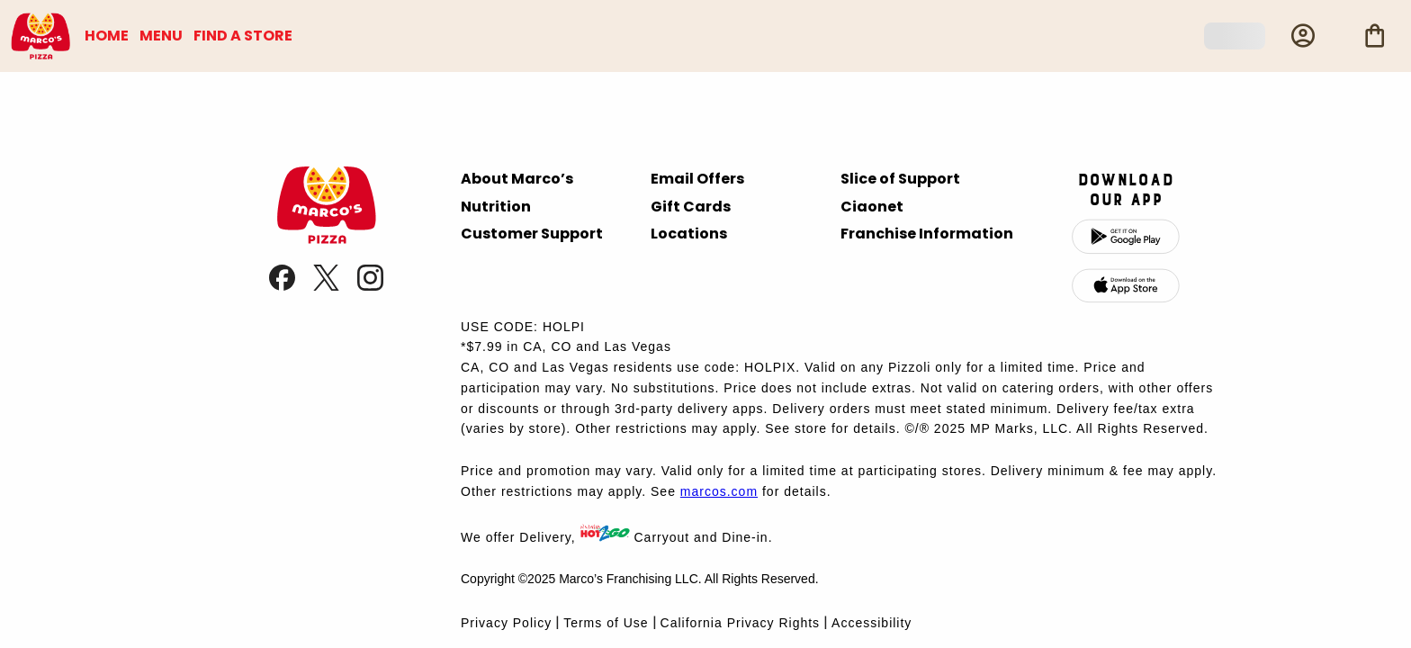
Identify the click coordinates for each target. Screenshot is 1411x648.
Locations (689, 233)
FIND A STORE (242, 35)
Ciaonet (871, 206)
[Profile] (1303, 36)
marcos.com (719, 491)
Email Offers (697, 178)
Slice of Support (900, 178)
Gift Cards (691, 206)
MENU (161, 35)
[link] (284, 285)
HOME (107, 35)
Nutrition (496, 206)
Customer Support (532, 233)
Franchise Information (926, 233)
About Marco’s (517, 178)
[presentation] (326, 239)
